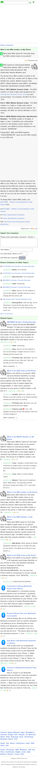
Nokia (2, 738)
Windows (23, 751)
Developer (10, 751)
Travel (16, 756)
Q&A (29, 754)
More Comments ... (7, 315)
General (10, 45)
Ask (7, 747)
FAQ (22, 756)
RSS (32, 745)
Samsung (14, 738)
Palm (8, 738)
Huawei (21, 736)
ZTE (15, 741)
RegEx (18, 754)
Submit (22, 259)
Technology (29, 738)
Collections (20, 745)
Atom (2, 747)
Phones (11, 756)
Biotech (3, 756)
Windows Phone (6, 741)
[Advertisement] (19, 24)
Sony (21, 738)
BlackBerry (30, 734)
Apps (23, 734)
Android (3, 734)
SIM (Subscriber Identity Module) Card (17, 301)
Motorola (32, 736)
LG (26, 736)
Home (2, 45)
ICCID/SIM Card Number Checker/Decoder (19, 268)
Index (28, 745)
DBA (17, 751)
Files (2, 754)
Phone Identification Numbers (13, 215)
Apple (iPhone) (14, 734)
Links (24, 754)
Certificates (10, 754)
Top (7, 745)
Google (10, 736)
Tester (2, 751)
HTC (16, 736)
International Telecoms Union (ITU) (13, 94)
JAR (29, 751)
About (12, 745)
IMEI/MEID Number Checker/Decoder (17, 282)
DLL (33, 751)
